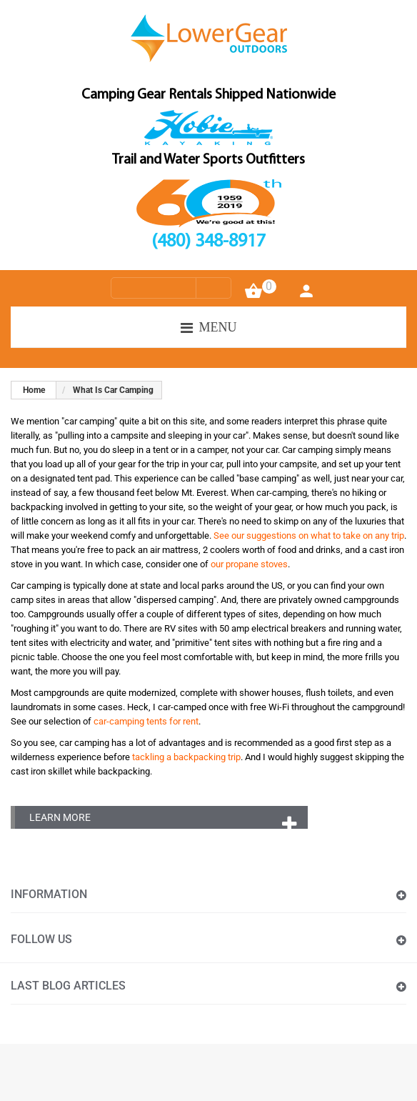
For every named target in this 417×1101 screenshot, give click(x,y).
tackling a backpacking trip (186, 757)
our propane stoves (249, 564)
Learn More (60, 817)
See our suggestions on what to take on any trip (308, 535)
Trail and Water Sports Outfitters (208, 160)
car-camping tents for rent (146, 721)
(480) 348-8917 (208, 242)
